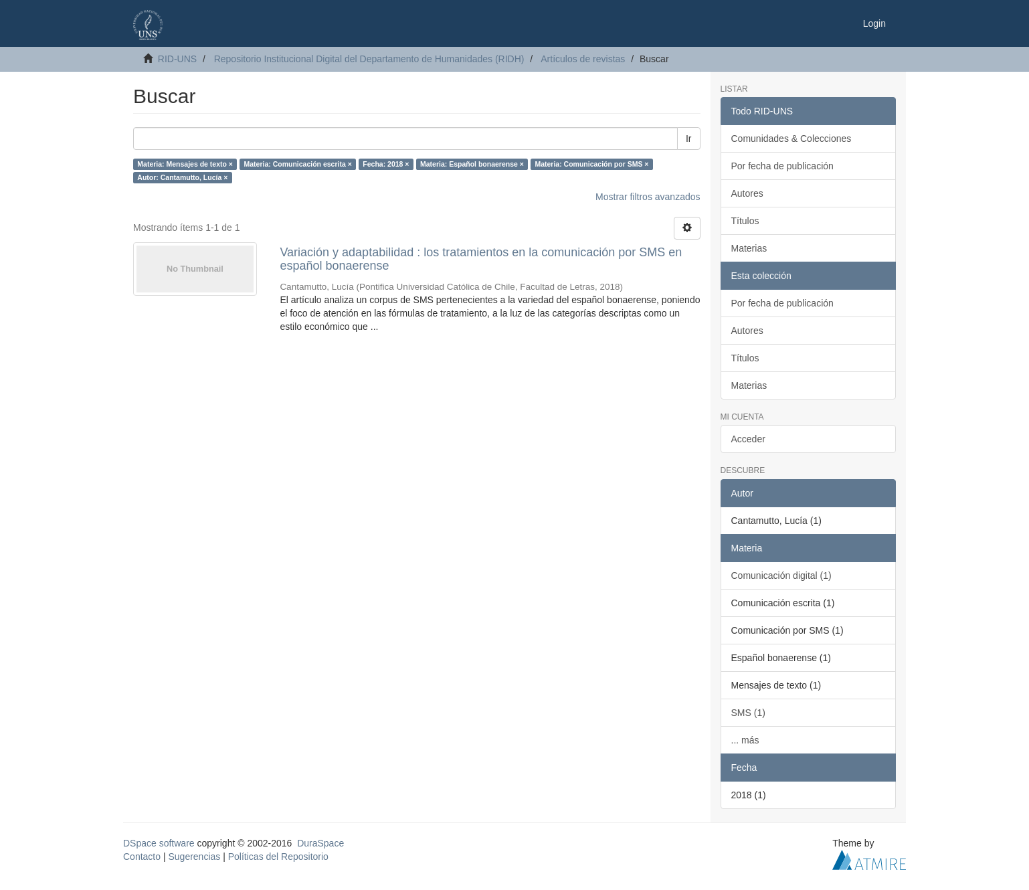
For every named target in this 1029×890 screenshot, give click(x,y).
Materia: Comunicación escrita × (297, 164)
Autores (747, 193)
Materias (749, 248)
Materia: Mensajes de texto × (185, 164)
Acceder (748, 439)
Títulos (745, 220)
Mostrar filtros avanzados (647, 196)
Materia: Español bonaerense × (472, 164)
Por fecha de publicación (782, 166)
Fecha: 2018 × (386, 164)
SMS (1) (748, 712)
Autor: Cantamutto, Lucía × (182, 177)
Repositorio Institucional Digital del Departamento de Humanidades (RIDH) (369, 59)
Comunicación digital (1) (781, 575)
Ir (689, 138)
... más (745, 740)
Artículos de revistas (583, 59)
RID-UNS (177, 59)
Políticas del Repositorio (278, 856)
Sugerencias (194, 856)
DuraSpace (320, 843)
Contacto (142, 856)
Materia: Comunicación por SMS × (591, 164)
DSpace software (159, 843)
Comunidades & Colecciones (791, 138)
